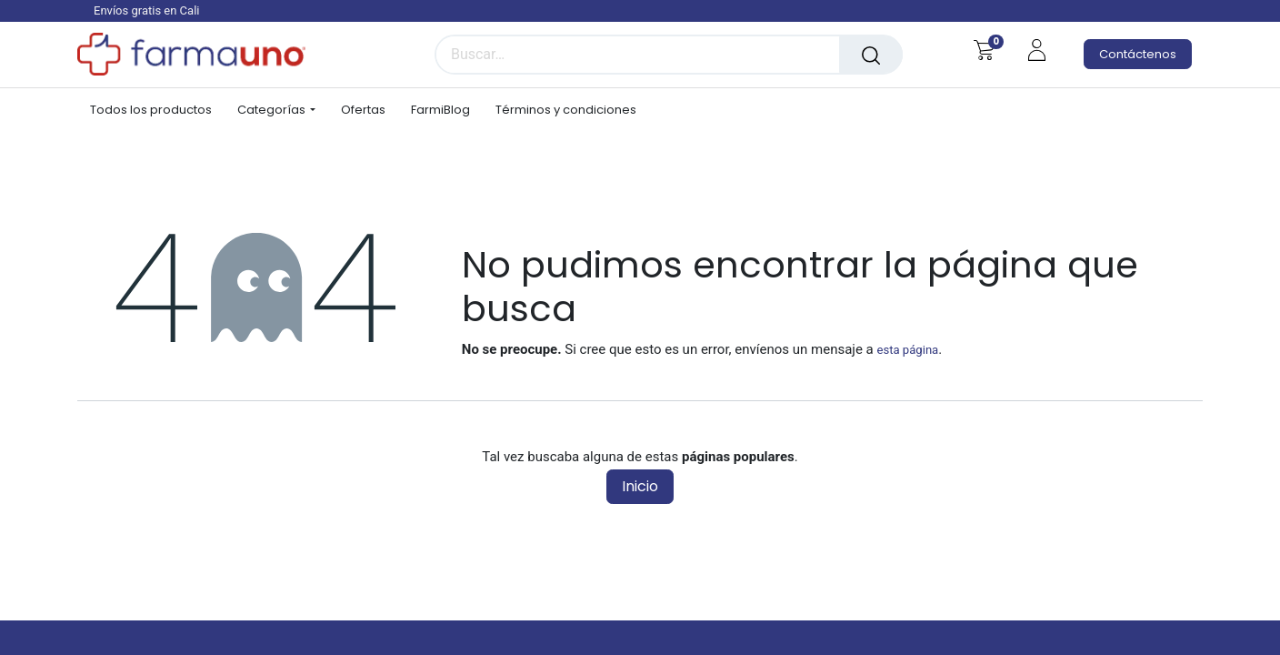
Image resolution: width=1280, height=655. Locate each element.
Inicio (640, 486)
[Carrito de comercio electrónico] (984, 50)
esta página (907, 350)
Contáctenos (1137, 54)
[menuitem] (157, 110)
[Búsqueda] (871, 54)
